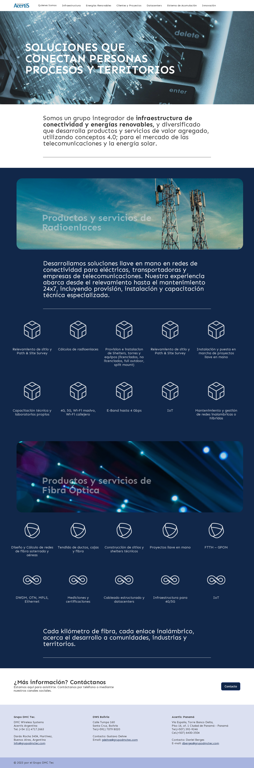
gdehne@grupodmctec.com (120, 739)
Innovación (209, 5)
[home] (22, 6)
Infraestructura (71, 5)
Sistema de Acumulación (182, 5)
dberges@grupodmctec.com (200, 743)
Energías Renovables (98, 5)
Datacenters (154, 5)
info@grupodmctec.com (29, 743)
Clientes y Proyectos (128, 5)
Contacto (230, 686)
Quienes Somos (47, 5)
